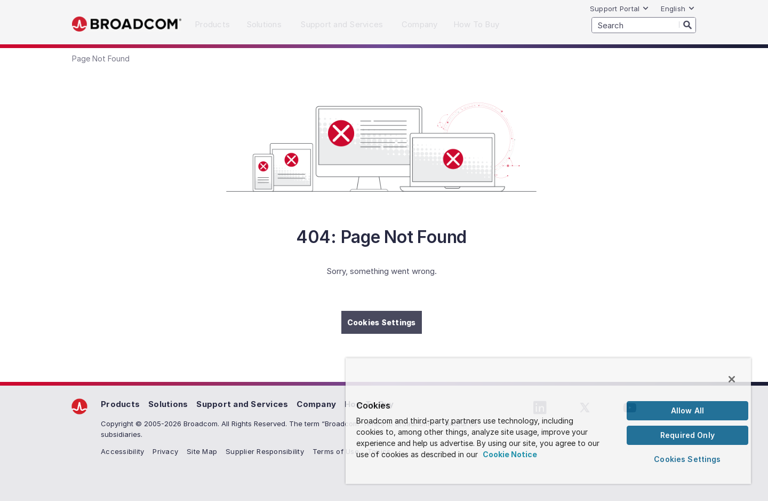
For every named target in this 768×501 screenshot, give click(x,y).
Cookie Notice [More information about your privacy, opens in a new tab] (510, 454)
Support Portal (620, 8)
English (678, 8)
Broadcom (126, 24)
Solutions (168, 404)
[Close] (731, 379)
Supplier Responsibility (265, 451)
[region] (548, 421)
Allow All (687, 410)
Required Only (687, 435)
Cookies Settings (381, 322)
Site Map (202, 451)
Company (316, 404)
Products (120, 404)
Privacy (165, 451)
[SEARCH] (643, 25)
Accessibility (122, 451)
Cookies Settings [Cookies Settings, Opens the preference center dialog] (687, 459)
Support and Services (242, 404)
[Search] (687, 25)
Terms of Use (336, 451)
